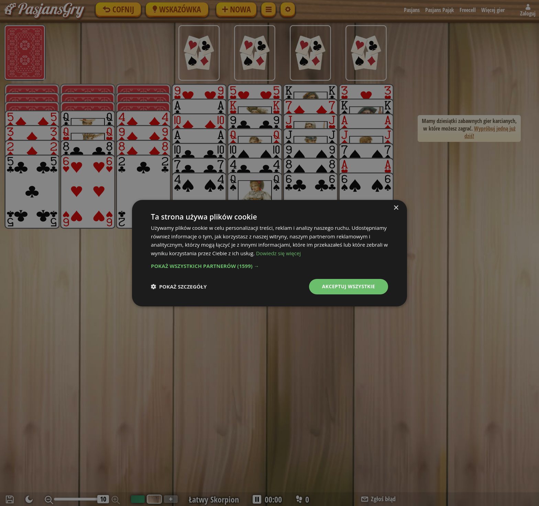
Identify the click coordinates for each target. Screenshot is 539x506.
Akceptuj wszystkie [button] (348, 286)
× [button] (395, 207)
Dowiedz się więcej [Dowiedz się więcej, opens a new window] (278, 253)
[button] (269, 266)
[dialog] (269, 253)
